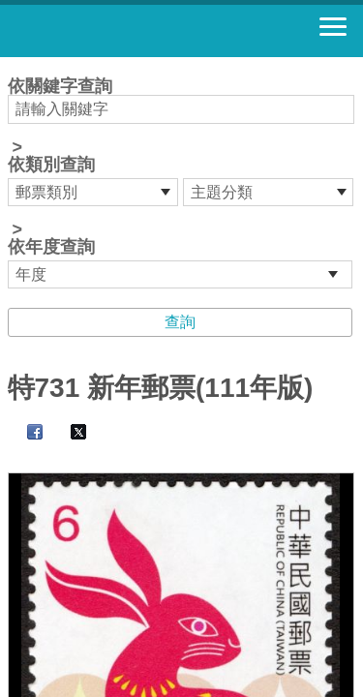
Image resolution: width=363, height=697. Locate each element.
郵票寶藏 (121, 31)
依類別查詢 (51, 164)
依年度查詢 (51, 247)
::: (14, 65)
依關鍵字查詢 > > (182, 182)
